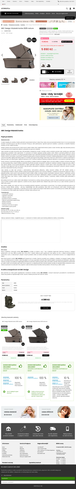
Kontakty (48, 1)
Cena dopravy (34, 124)
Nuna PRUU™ (40, 451)
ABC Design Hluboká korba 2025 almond (37, 320)
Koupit (21, 354)
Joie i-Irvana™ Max (45, 295)
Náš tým (48, 13)
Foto (26, 124)
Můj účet (22, 448)
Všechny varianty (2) (57, 79)
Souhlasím (5, 478)
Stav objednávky (40, 1)
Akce (3, 1)
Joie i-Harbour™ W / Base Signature (46, 449)
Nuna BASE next (41, 452)
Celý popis (57, 34)
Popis (3, 124)
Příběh (37, 13)
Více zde (45, 307)
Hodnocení (19, 124)
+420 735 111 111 (59, 450)
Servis (20, 1)
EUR (3, 4)
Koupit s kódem (67, 41)
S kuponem (5, 351)
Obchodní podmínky (7, 454)
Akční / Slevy (69, 18)
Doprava (15, 1)
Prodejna (26, 1)
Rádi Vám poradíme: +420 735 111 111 (66, 3)
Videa (32, 1)
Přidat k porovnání (45, 90)
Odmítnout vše (38, 486)
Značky (8, 1)
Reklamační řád (6, 456)
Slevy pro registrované (62, 13)
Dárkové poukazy (29, 13)
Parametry (10, 124)
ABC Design (9, 33)
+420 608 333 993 (60, 453)
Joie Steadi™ (40, 446)
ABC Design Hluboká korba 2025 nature (12, 320)
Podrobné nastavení (7, 482)
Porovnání (22, 451)
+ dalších (32, 80)
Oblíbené (22, 449)
